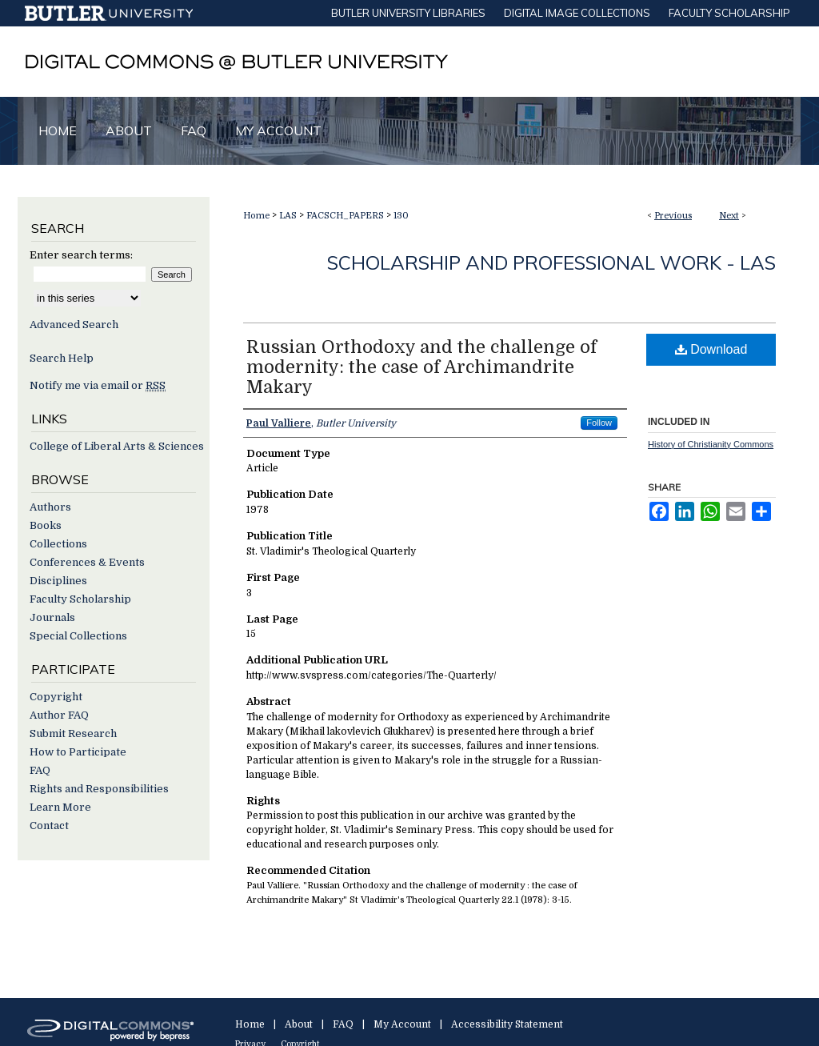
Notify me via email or (98, 385)
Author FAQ (59, 715)
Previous (673, 215)
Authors (50, 507)
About (299, 1024)
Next (729, 215)
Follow (599, 422)
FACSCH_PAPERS (345, 215)
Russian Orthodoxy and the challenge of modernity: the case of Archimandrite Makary (421, 367)
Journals (52, 617)
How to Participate (78, 752)
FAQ (40, 770)
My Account (402, 1024)
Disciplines (58, 581)
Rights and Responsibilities (99, 789)
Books (46, 525)
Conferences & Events (87, 562)
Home (256, 215)
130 (401, 215)
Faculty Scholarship (80, 599)
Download (711, 349)
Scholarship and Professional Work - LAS (551, 262)
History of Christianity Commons (710, 444)
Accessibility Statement (507, 1024)
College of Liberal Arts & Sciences (117, 446)
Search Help (62, 358)
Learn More (60, 807)
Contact (49, 826)
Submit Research (73, 733)
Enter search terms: (81, 255)
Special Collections (78, 636)
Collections (58, 544)
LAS (288, 215)
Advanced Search (74, 325)
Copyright (56, 697)
